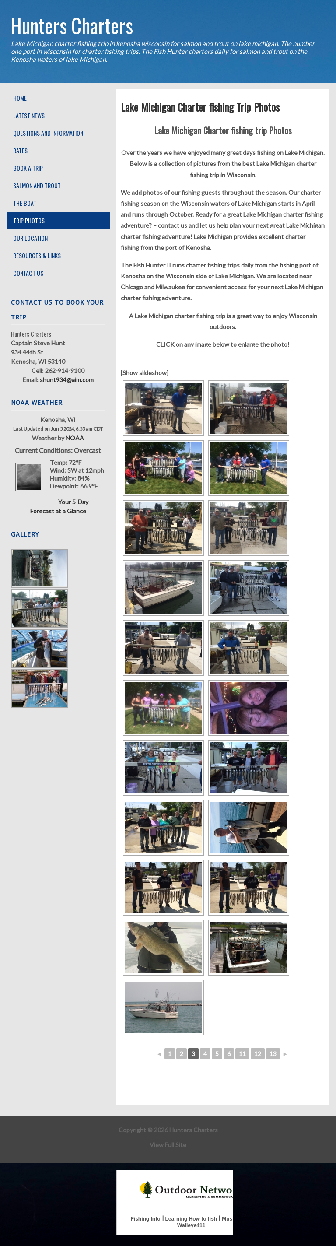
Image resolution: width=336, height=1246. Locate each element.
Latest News (29, 115)
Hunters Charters (72, 25)
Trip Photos (29, 220)
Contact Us (28, 272)
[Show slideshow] (144, 372)
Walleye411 (191, 1225)
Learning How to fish (191, 1219)
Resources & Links (37, 255)
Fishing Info (146, 1219)
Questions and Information (48, 132)
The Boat (24, 202)
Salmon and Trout (37, 185)
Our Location (30, 237)
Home (20, 97)
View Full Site (168, 1144)
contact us (172, 225)
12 (257, 1053)
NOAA (75, 438)
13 (273, 1053)
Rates (20, 150)
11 (242, 1053)
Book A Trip (28, 167)
